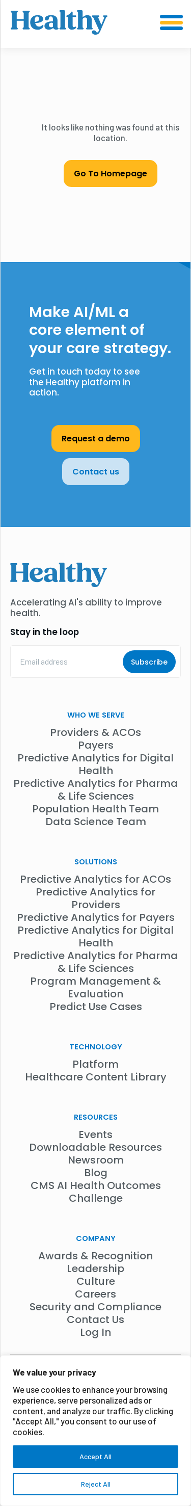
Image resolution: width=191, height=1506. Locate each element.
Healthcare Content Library (96, 1077)
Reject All (96, 1483)
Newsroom (96, 1160)
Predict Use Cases (95, 1006)
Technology (95, 1047)
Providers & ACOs (95, 732)
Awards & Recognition (95, 1256)
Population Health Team (95, 809)
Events (95, 1134)
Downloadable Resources (95, 1147)
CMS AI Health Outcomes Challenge (96, 1191)
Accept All (95, 1456)
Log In (95, 1332)
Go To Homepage (110, 173)
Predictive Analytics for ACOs (95, 879)
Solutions (95, 862)
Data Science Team (95, 821)
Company (96, 1238)
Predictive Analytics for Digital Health (95, 764)
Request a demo (96, 438)
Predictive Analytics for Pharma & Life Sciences (95, 789)
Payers (96, 745)
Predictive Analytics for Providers (95, 898)
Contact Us (95, 1319)
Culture (95, 1281)
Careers (95, 1294)
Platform (95, 1064)
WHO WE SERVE (95, 715)
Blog (95, 1173)
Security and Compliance (95, 1307)
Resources (96, 1117)
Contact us (95, 472)
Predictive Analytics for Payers (96, 917)
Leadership (95, 1268)
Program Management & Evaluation (95, 987)
